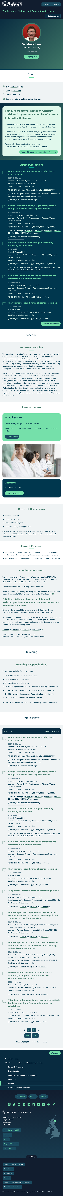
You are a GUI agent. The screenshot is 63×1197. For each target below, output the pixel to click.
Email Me (11, 437)
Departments (13, 1072)
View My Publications (50, 324)
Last (36, 1036)
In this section (53, 16)
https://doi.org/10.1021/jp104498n (34, 937)
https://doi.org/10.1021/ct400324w (34, 297)
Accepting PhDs (31, 57)
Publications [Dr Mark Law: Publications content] (32, 718)
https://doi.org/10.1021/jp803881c (34, 1022)
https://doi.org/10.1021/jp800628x (34, 995)
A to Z (6, 1140)
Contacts (7, 1136)
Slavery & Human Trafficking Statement (17, 1183)
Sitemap (44, 1097)
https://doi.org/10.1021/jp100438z (34, 967)
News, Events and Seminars (19, 1088)
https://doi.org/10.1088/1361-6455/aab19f (37, 264)
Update (55, 1054)
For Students (20, 1097)
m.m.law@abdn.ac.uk (14, 87)
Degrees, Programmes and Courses (22, 1076)
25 (25, 1043)
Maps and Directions (11, 1145)
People (11, 1084)
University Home (12, 1060)
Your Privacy (8, 1170)
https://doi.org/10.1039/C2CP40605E (35, 907)
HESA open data (18, 534)
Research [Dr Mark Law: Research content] (31, 335)
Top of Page (31, 1158)
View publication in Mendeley (28, 237)
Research (11, 1080)
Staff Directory (9, 1149)
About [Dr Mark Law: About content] (31, 74)
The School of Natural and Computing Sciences (29, 11)
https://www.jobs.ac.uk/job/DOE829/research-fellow (26, 147)
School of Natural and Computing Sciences (23, 99)
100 (32, 1043)
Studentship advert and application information (37, 152)
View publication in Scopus (27, 200)
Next (28, 1036)
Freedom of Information (12, 1188)
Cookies (7, 1179)
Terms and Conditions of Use (13, 1165)
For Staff (33, 1097)
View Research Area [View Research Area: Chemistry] (15, 494)
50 (28, 1043)
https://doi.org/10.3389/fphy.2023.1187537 (37, 190)
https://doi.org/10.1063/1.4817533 (34, 319)
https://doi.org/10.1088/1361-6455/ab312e (37, 227)
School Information (16, 1068)
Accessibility (8, 1174)
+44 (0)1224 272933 (13, 91)
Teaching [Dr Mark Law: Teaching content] (31, 652)
